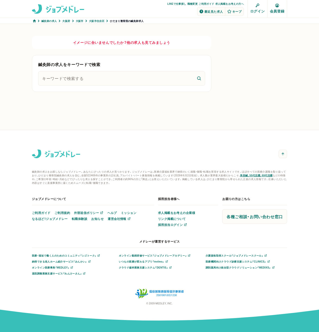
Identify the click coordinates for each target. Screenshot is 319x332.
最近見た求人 (211, 11)
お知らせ (97, 218)
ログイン (257, 8)
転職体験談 (79, 218)
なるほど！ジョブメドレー (50, 218)
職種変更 (192, 3)
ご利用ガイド (206, 3)
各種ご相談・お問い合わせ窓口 (255, 216)
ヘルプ (112, 212)
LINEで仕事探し (176, 3)
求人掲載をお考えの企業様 (176, 212)
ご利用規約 (62, 212)
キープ (234, 11)
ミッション (128, 212)
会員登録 (277, 8)
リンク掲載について (172, 218)
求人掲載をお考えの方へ (229, 3)
